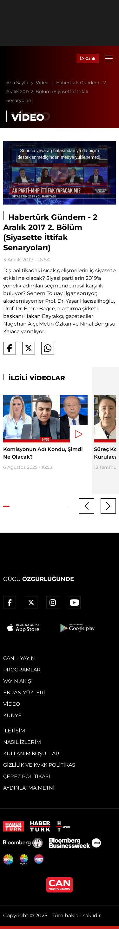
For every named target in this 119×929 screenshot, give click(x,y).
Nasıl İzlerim (22, 742)
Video (46, 82)
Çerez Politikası (26, 776)
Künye (12, 715)
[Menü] (109, 58)
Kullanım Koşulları (32, 754)
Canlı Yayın (19, 658)
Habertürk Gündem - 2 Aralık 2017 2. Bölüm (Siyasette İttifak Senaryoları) (56, 91)
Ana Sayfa (21, 82)
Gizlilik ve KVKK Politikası (40, 765)
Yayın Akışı (18, 681)
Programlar (22, 670)
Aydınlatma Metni (29, 788)
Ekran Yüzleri (24, 693)
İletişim (14, 731)
